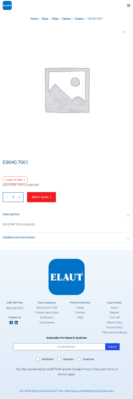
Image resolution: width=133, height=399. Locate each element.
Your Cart (114, 317)
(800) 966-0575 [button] (14, 308)
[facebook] (12, 323)
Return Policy (114, 322)
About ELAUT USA (47, 307)
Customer (88, 359)
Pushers (80, 312)
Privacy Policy (114, 327)
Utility (80, 317)
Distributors (46, 317)
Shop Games (46, 322)
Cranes (79, 18)
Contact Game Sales (46, 312)
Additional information (19, 237)
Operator (68, 359)
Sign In (114, 307)
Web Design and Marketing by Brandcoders (89, 391)
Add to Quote (40, 197)
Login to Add (13, 179)
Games (66, 18)
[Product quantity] (13, 197)
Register (114, 312)
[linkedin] (17, 323)
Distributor (48, 359)
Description (11, 214)
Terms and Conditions (114, 332)
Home (34, 18)
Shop (45, 18)
